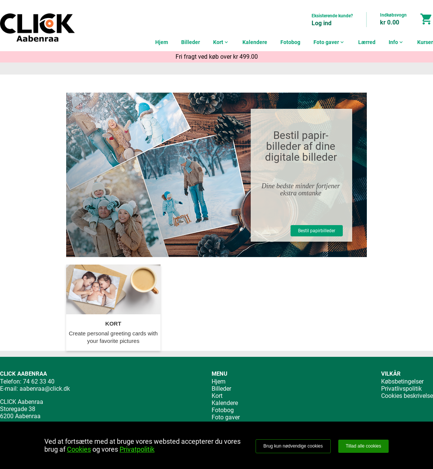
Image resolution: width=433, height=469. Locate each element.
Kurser (425, 42)
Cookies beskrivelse (407, 395)
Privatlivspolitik (401, 388)
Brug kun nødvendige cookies (293, 446)
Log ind (322, 23)
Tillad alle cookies (363, 446)
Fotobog (290, 42)
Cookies (79, 449)
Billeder (190, 42)
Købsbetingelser (402, 381)
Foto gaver (329, 42)
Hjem (161, 42)
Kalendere (254, 42)
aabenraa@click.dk (45, 388)
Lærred (366, 42)
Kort (221, 42)
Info (396, 42)
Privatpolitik (137, 449)
